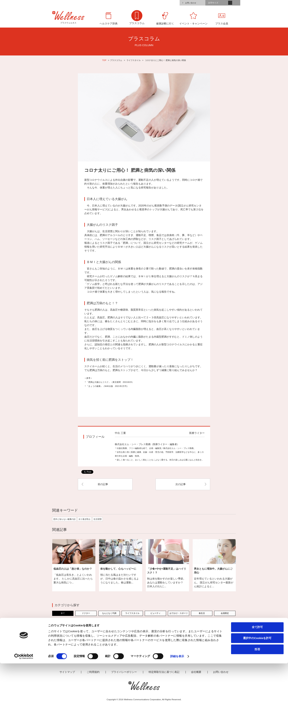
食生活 (202, 613)
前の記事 (103, 484)
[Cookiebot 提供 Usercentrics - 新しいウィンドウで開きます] (24, 698)
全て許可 (257, 668)
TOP (104, 60)
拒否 (257, 690)
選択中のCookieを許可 (257, 679)
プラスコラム (116, 60)
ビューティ (155, 613)
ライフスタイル (133, 60)
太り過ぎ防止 (84, 519)
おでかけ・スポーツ (179, 613)
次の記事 (180, 484)
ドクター (86, 613)
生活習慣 (97, 519)
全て (63, 613)
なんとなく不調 (109, 613)
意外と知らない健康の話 (64, 519)
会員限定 (225, 613)
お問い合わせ (190, 3)
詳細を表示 (177, 697)
